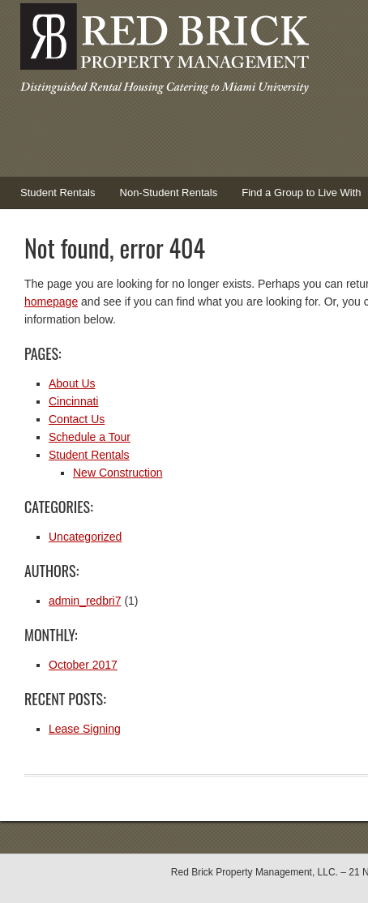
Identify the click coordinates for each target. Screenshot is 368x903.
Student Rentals (52, 197)
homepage (51, 301)
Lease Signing (85, 728)
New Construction (118, 472)
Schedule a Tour (90, 436)
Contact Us (77, 419)
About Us (72, 383)
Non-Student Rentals (169, 192)
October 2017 (83, 664)
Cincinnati (73, 401)
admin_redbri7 (85, 600)
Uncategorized (85, 536)
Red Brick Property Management (162, 52)
